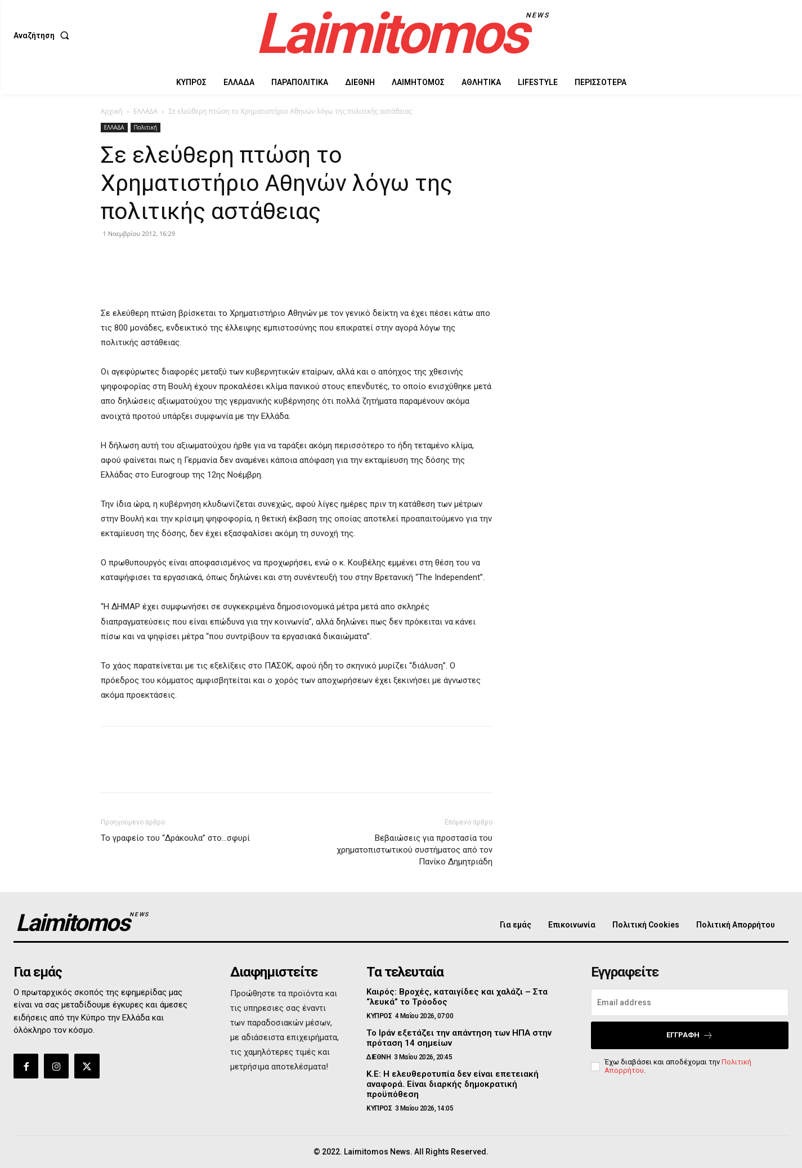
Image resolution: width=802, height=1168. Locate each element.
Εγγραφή (689, 1035)
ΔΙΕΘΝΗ (378, 1057)
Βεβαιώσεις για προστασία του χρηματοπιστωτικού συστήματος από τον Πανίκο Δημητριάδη (414, 850)
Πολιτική (146, 127)
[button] (44, 35)
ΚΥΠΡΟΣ (379, 1016)
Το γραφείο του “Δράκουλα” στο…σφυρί (175, 838)
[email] (689, 1002)
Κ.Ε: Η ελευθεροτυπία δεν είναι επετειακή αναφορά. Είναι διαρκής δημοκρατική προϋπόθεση (452, 1084)
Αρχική (112, 111)
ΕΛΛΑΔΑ (145, 111)
